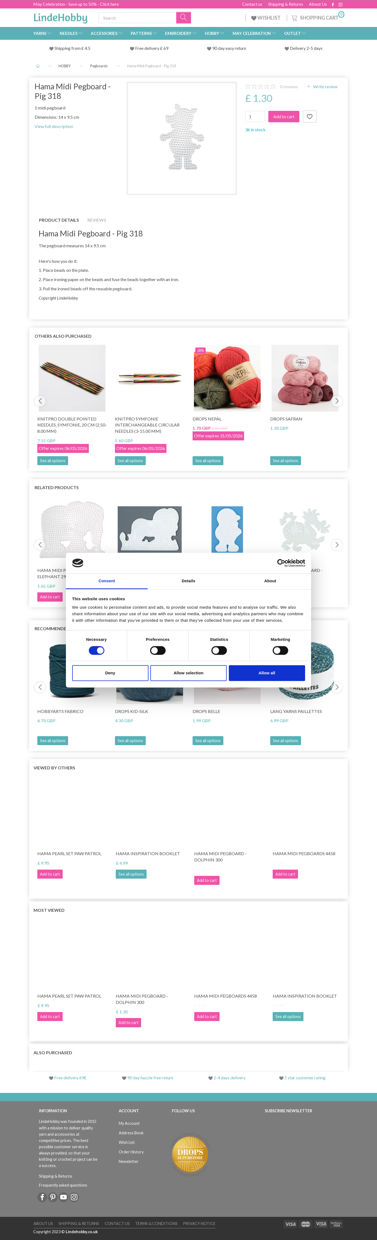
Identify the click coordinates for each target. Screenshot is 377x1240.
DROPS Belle (206, 711)
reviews (289, 86)
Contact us (252, 4)
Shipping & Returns (285, 4)
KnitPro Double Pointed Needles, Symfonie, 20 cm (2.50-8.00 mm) (72, 425)
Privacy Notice (199, 1223)
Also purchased (53, 1052)
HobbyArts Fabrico (60, 711)
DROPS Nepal (207, 418)
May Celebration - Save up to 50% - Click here (76, 4)
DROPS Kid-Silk (131, 711)
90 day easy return (229, 48)
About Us (318, 4)
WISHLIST (266, 18)
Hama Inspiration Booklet (148, 853)
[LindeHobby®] (60, 17)
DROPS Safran (286, 418)
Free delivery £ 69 (151, 48)
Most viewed (49, 910)
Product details (59, 220)
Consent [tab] (107, 581)
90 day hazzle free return (150, 1077)
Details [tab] (188, 581)
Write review (325, 86)
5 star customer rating (305, 1077)
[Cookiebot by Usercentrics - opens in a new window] (281, 563)
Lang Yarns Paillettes (296, 711)
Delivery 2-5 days (306, 48)
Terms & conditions (156, 1223)
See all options (52, 460)
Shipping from (67, 48)
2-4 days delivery (229, 1077)
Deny (110, 673)
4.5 (87, 48)
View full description (54, 126)
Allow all (267, 673)
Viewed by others (54, 767)
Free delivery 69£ (70, 1077)
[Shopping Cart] (317, 17)
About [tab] (270, 581)
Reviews (96, 220)
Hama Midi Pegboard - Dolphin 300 (220, 856)
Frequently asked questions (63, 1185)
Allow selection (188, 673)
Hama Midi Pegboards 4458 (304, 853)
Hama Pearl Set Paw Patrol (69, 853)
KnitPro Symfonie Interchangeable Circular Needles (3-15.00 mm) (147, 425)
